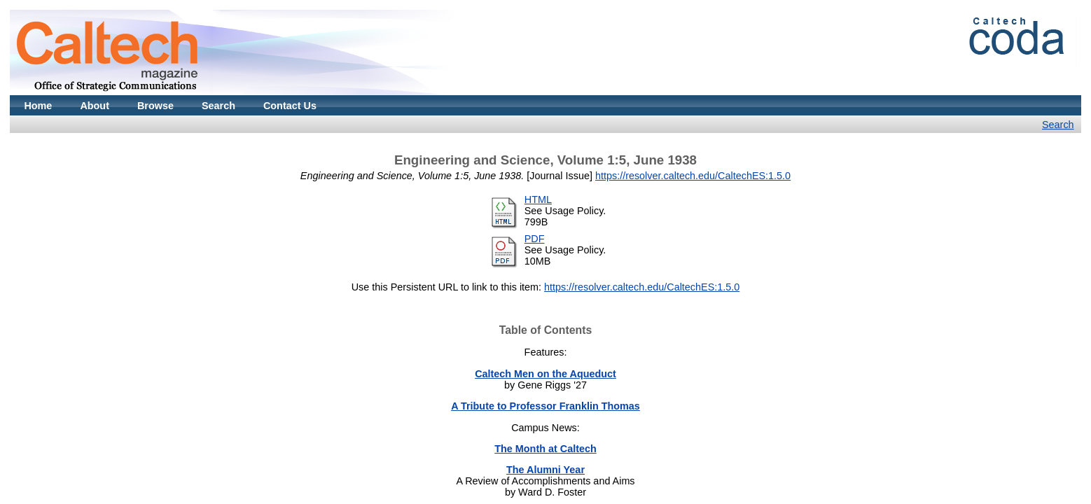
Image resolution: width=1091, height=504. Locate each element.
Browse (155, 105)
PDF (534, 238)
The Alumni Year (545, 469)
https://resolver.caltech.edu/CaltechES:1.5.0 (693, 175)
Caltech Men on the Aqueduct (545, 373)
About (94, 105)
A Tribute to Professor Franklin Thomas (545, 406)
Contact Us (290, 105)
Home (38, 105)
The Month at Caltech (545, 448)
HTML (538, 199)
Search (218, 105)
